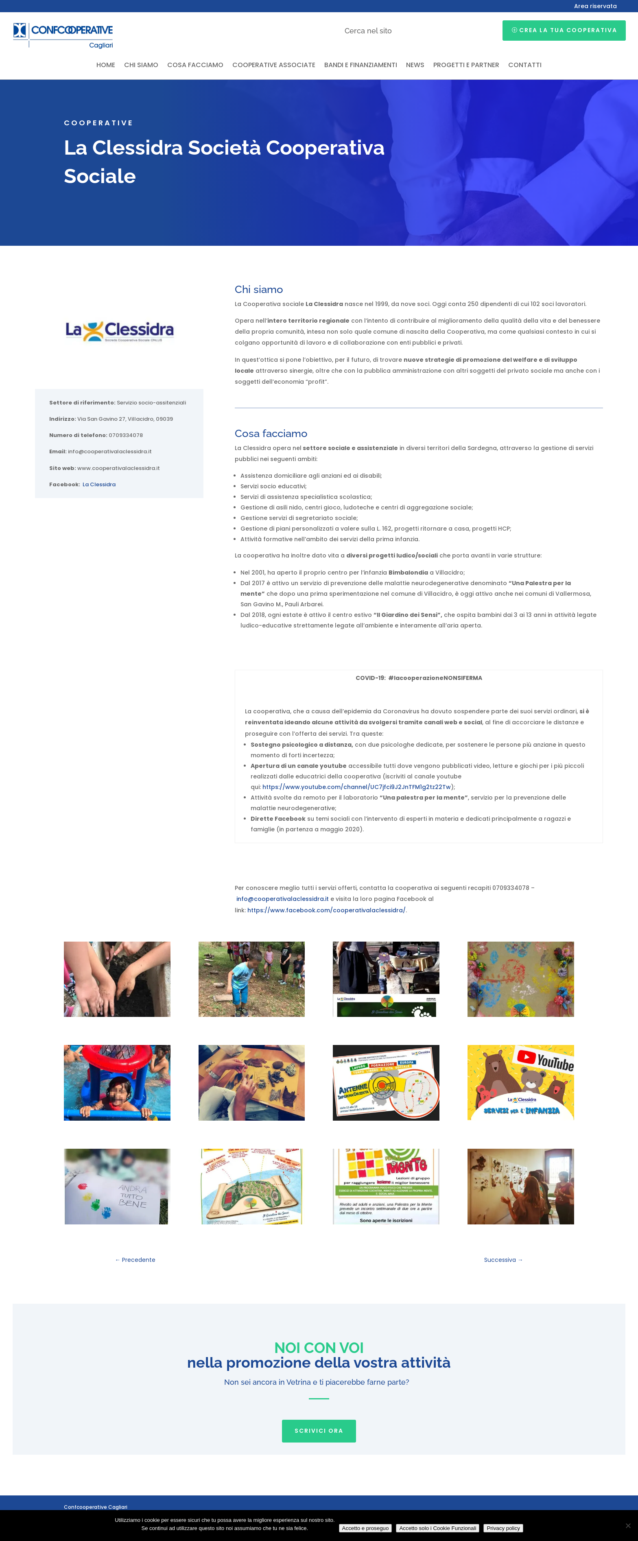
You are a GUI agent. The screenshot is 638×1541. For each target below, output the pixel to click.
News (415, 66)
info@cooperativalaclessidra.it (282, 899)
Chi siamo (141, 66)
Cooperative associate (273, 66)
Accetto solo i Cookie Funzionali (437, 1528)
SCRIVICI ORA (319, 1431)
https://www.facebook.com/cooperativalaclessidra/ (326, 910)
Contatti (525, 66)
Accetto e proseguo (365, 1528)
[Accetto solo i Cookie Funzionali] (628, 1525)
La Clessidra (99, 484)
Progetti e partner (466, 66)
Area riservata (595, 6)
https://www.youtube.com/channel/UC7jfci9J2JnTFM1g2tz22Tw (356, 787)
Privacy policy (503, 1528)
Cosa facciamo (195, 66)
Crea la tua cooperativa (568, 30)
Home (105, 66)
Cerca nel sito (368, 30)
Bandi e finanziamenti (360, 66)
